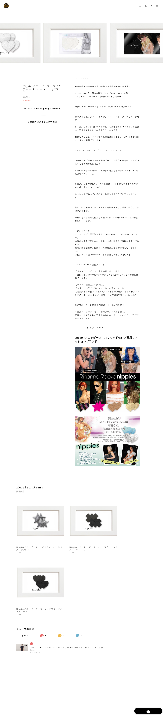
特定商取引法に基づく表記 (50, 702)
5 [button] (83, 78)
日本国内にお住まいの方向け (42, 122)
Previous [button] (4, 43)
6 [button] (85, 78)
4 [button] (81, 78)
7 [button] (87, 78)
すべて (25, 565)
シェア (91, 327)
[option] (81, 43)
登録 (128, 670)
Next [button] (158, 43)
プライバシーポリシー (28, 702)
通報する (100, 327)
